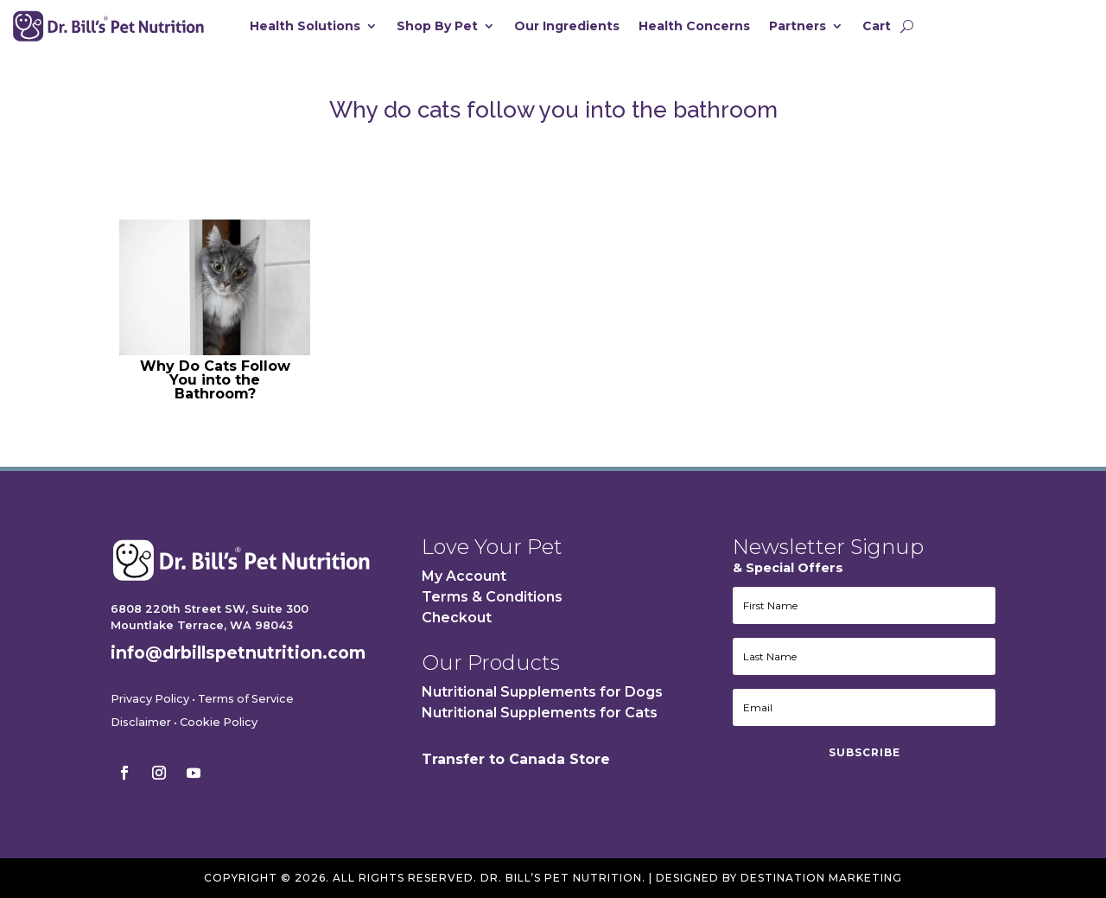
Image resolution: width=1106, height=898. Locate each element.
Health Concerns (694, 27)
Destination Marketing (821, 877)
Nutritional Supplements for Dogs (542, 692)
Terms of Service (246, 698)
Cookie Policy (218, 722)
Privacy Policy (150, 698)
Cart (876, 27)
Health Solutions (305, 27)
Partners (797, 27)
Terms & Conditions (492, 597)
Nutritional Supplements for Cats (540, 712)
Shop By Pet (437, 27)
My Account (464, 576)
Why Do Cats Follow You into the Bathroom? (215, 380)
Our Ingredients (567, 27)
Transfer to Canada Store (516, 759)
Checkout (457, 617)
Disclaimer (141, 722)
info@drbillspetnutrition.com (238, 652)
